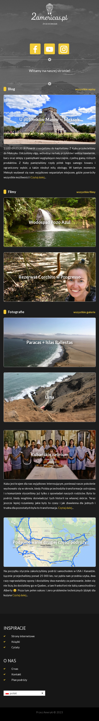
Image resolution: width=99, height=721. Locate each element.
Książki (15, 641)
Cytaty (15, 647)
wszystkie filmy (85, 192)
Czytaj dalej (37, 177)
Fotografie (16, 312)
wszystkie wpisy (85, 89)
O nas (14, 668)
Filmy (12, 192)
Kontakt (16, 674)
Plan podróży (19, 679)
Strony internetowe (23, 636)
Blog (11, 89)
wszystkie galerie (84, 312)
